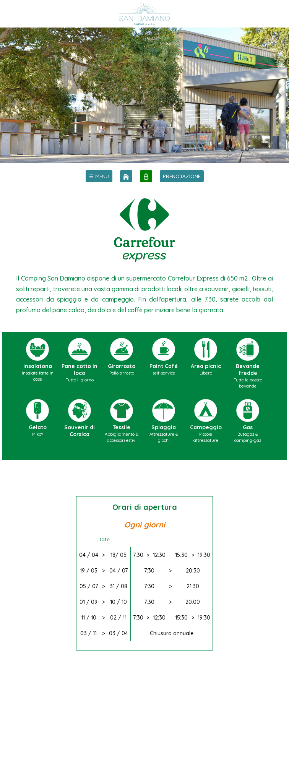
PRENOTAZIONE (182, 176)
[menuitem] (99, 176)
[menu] (99, 176)
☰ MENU (99, 176)
